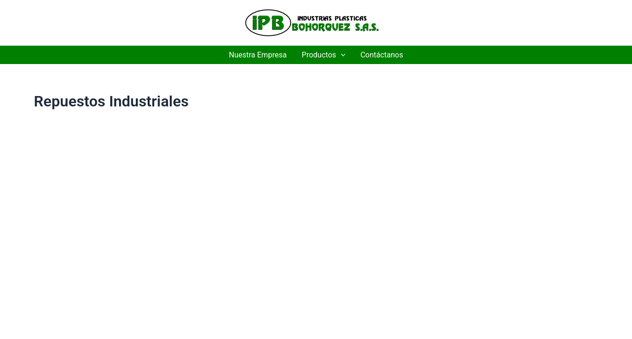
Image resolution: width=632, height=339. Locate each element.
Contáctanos (381, 54)
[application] (341, 55)
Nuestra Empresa (258, 54)
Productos (324, 55)
